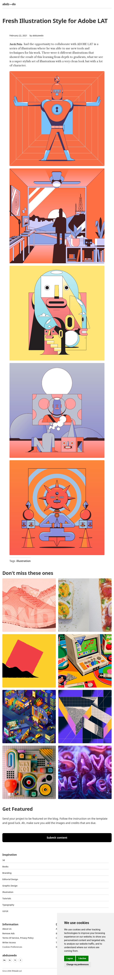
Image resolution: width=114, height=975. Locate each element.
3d (3, 860)
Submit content (57, 837)
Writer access (9, 942)
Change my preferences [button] (77, 964)
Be (4, 960)
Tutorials (6, 898)
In (10, 960)
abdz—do (9, 4)
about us (6, 928)
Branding (7, 873)
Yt (15, 960)
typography (8, 904)
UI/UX (5, 911)
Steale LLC (17, 971)
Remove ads (8, 933)
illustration (23, 561)
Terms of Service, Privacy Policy (18, 937)
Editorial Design (10, 879)
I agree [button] (69, 958)
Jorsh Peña (16, 44)
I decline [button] (82, 958)
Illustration (7, 892)
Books (5, 866)
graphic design (10, 885)
